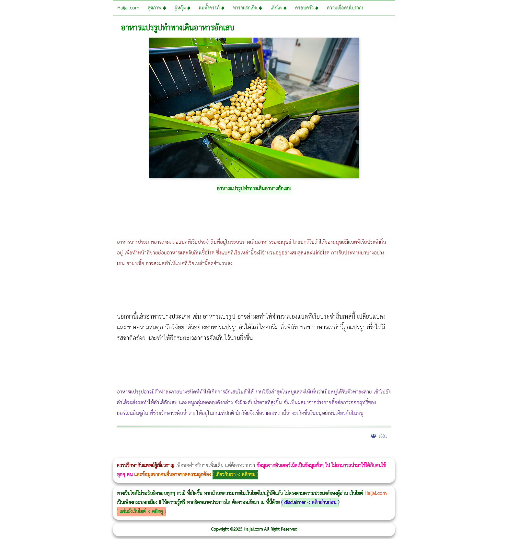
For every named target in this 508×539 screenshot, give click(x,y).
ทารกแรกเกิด (247, 8)
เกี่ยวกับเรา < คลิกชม (235, 474)
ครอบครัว (306, 8)
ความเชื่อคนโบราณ (345, 8)
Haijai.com (128, 8)
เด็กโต (279, 8)
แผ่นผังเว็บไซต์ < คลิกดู (141, 511)
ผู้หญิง (182, 8)
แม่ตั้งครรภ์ (212, 8)
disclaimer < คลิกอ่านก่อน (310, 502)
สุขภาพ (157, 8)
